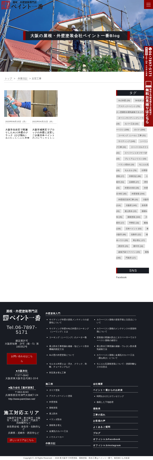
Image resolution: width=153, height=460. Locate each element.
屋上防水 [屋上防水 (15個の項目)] (131, 211)
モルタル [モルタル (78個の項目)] (131, 170)
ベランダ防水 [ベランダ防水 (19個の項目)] (126, 164)
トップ (8, 78)
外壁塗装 (53, 402)
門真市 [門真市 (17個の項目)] (131, 258)
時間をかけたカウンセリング (110, 396)
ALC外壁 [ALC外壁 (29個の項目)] (124, 100)
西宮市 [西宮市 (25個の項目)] (123, 246)
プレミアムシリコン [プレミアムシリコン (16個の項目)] (135, 158)
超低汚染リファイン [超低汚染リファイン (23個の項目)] (129, 252)
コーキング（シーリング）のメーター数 (68, 337)
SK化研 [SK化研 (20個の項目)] (140, 100)
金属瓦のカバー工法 (58, 431)
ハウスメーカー (56, 437)
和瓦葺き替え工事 (57, 372)
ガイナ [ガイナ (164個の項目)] (139, 129)
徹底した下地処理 (105, 402)
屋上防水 (53, 413)
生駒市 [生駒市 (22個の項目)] (136, 234)
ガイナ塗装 (54, 390)
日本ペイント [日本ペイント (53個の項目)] (133, 228)
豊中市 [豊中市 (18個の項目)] (138, 246)
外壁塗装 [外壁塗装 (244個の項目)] (138, 193)
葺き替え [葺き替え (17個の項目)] (139, 240)
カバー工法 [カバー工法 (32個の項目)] (132, 124)
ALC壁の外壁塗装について (61, 355)
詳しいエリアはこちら (22, 440)
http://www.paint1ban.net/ (21, 399)
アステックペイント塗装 (60, 396)
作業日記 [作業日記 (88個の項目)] (135, 176)
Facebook (121, 277)
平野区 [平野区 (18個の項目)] (134, 223)
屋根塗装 (53, 408)
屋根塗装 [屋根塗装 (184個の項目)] (133, 217)
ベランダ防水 (55, 419)
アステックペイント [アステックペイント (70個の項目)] (129, 106)
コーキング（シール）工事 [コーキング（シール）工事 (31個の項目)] (132, 135)
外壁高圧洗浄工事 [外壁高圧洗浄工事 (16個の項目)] (128, 199)
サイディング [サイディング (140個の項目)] (126, 141)
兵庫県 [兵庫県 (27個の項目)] (134, 182)
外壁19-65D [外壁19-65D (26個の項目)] (132, 188)
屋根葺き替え (55, 425)
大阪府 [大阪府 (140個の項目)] (131, 205)
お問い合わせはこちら (22, 358)
